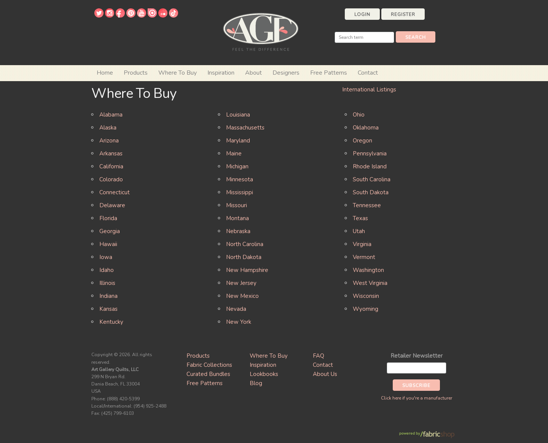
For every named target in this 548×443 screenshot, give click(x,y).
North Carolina (244, 244)
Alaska (107, 127)
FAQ (318, 356)
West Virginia (370, 283)
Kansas (108, 309)
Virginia (362, 244)
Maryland (238, 140)
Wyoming (365, 309)
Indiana (108, 296)
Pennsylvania (370, 153)
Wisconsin (366, 296)
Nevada (236, 309)
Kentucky (111, 322)
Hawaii (108, 244)
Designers (285, 73)
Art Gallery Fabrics (260, 31)
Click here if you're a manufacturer (416, 398)
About (253, 73)
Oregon (362, 140)
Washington (368, 270)
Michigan (237, 166)
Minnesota (239, 179)
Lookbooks (264, 374)
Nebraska (238, 231)
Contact (368, 73)
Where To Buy (269, 356)
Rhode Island (370, 166)
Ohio (359, 114)
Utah (359, 231)
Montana (237, 218)
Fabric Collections (209, 365)
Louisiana (238, 114)
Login (362, 14)
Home (105, 73)
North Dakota (243, 257)
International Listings (369, 89)
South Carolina (371, 179)
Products (198, 356)
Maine (234, 153)
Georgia (109, 231)
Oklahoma (366, 127)
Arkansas (111, 153)
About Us (325, 374)
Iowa (105, 257)
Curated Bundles (208, 374)
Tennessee (367, 205)
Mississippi (239, 192)
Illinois (107, 283)
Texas (360, 218)
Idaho (106, 270)
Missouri (236, 205)
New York (238, 322)
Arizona (109, 140)
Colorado (111, 179)
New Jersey (241, 283)
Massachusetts (245, 127)
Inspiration (220, 73)
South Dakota (371, 192)
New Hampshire (247, 270)
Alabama (111, 114)
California (111, 166)
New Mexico (242, 296)
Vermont (364, 257)
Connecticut (114, 192)
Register (403, 14)
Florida (108, 218)
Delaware (112, 205)
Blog (256, 383)
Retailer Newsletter (416, 356)
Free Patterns (328, 73)
